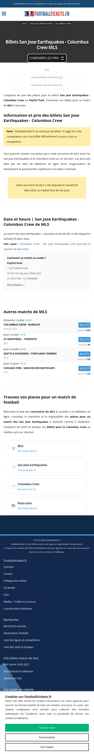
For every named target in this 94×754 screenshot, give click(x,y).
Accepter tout (47, 727)
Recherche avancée (15, 626)
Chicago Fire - (47, 368)
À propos (9, 566)
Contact (8, 573)
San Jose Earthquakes (41, 23)
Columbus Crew (63, 23)
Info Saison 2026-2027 (16, 664)
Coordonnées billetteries (18, 608)
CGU (6, 594)
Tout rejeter (47, 747)
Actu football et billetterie (18, 671)
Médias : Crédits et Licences (20, 601)
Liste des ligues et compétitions (22, 640)
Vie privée (9, 587)
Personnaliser (47, 737)
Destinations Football (16, 633)
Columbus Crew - (47, 325)
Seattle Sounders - (47, 354)
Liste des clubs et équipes (18, 647)
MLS (25, 23)
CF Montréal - (47, 339)
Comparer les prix (44, 58)
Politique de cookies (15, 580)
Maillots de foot (13, 678)
